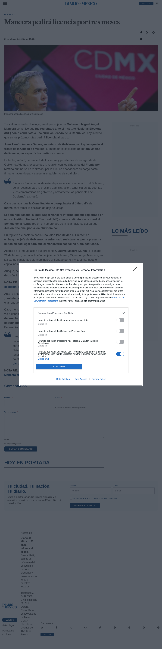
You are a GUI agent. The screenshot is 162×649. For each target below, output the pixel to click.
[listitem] (81, 313)
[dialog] (81, 324)
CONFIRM (59, 366)
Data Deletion (63, 379)
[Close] (136, 270)
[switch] (120, 320)
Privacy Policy (99, 379)
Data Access (81, 379)
